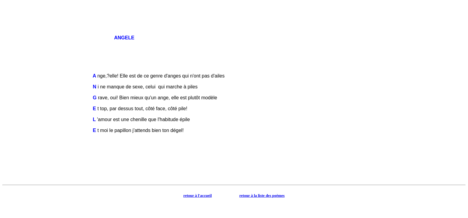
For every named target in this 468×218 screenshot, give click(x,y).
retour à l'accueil (197, 195)
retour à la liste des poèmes (262, 195)
